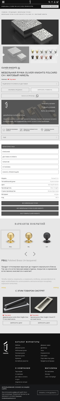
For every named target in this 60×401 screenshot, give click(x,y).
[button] (57, 54)
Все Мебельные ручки (30, 203)
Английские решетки (21, 361)
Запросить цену (16, 323)
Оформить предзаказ (15, 90)
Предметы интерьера (47, 361)
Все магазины (49, 371)
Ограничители (45, 353)
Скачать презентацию (10, 172)
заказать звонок (50, 6)
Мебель (17, 345)
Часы (42, 350)
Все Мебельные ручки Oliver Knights (30, 208)
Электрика (44, 356)
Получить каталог (48, 103)
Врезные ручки (20, 356)
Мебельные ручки (21, 350)
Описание (6, 152)
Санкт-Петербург (50, 377)
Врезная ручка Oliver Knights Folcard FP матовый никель (43, 318)
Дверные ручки (20, 348)
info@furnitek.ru (5, 6)
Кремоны (18, 358)
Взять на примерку (48, 111)
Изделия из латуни (21, 382)
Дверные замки (45, 345)
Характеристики (8, 146)
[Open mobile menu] (3, 2)
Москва (47, 374)
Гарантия (5, 162)
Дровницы (44, 348)
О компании (19, 374)
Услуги (17, 379)
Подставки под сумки (47, 358)
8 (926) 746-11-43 (15, 6)
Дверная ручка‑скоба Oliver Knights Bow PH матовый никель (15, 318)
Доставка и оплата (9, 157)
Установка (6, 167)
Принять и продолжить (47, 393)
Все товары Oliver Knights (30, 213)
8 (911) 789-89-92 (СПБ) (27, 6)
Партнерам (18, 371)
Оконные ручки (20, 353)
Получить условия (48, 107)
